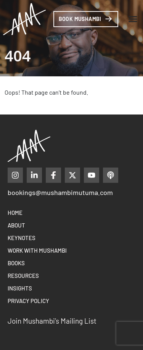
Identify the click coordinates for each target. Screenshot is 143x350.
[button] (133, 19)
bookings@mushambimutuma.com (60, 192)
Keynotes (21, 237)
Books (16, 263)
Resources (23, 275)
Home (15, 212)
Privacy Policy (28, 300)
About (16, 225)
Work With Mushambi (37, 250)
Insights (20, 288)
